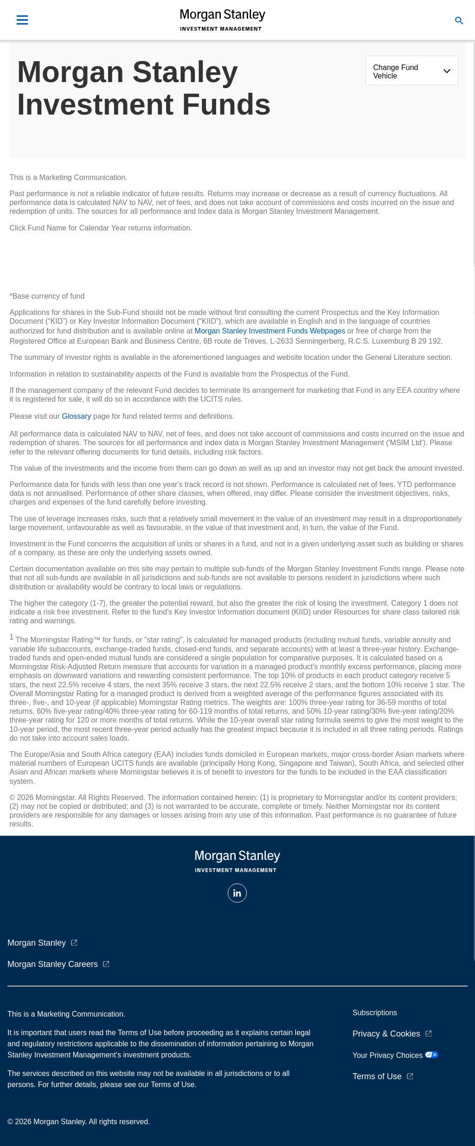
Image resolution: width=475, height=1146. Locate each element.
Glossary (76, 416)
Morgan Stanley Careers (52, 964)
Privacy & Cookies (386, 1033)
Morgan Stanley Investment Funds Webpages (270, 331)
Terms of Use (377, 1076)
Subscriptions (375, 1013)
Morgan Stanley (36, 943)
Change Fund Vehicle (395, 72)
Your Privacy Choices (395, 1055)
